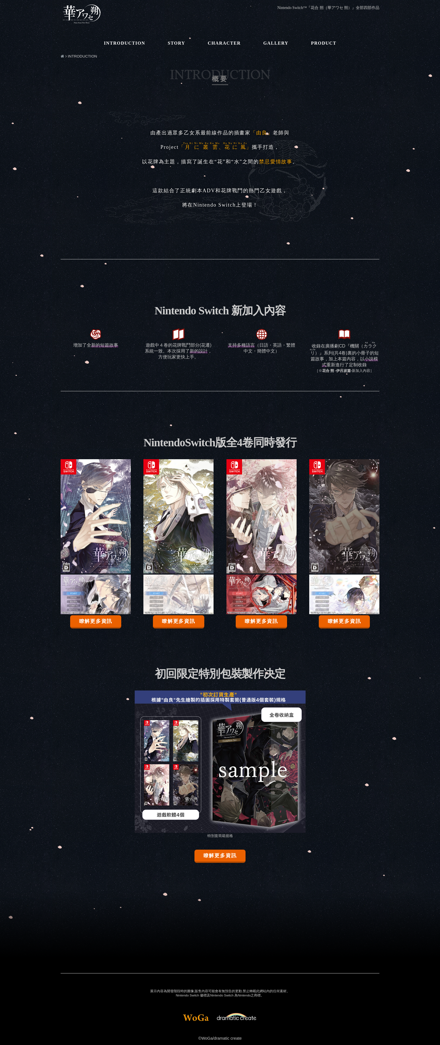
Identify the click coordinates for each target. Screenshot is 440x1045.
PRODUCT (323, 43)
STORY (176, 43)
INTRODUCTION (124, 43)
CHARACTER (224, 43)
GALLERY (275, 43)
